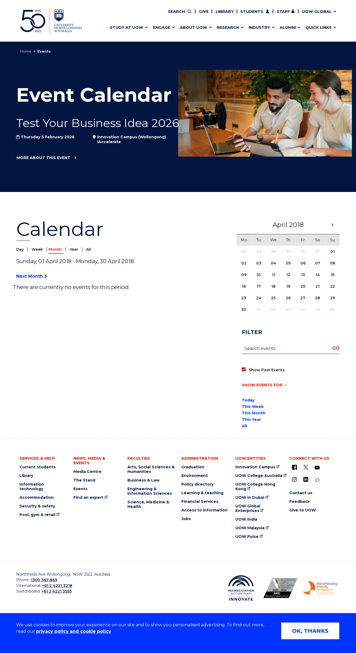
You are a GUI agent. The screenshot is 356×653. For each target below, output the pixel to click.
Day (20, 249)
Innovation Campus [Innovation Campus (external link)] (255, 467)
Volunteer (205, 15)
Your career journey (198, 15)
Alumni (114, 15)
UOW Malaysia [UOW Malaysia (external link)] (250, 528)
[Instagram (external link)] (294, 479)
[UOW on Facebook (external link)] (294, 467)
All (88, 249)
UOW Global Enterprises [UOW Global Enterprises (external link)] (247, 508)
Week (38, 249)
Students (251, 11)
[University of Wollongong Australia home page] (51, 21)
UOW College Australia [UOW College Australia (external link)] (258, 475)
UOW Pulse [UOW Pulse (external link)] (247, 536)
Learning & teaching (202, 493)
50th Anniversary (274, 15)
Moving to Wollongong (201, 15)
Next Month (31, 276)
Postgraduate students (278, 15)
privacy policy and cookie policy (73, 631)
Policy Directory (202, 15)
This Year (251, 419)
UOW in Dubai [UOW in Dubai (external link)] (249, 497)
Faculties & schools (127, 15)
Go (336, 348)
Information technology (31, 486)
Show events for (262, 385)
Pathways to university (131, 15)
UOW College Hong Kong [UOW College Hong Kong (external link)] (255, 486)
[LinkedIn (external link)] (306, 479)
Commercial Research (273, 15)
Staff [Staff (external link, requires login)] (283, 11)
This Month (253, 413)
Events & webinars (126, 15)
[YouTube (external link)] (317, 467)
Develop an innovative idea (135, 15)
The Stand (84, 480)
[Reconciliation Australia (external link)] (241, 588)
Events (80, 489)
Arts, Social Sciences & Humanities (151, 469)
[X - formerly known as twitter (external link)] (306, 467)
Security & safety (37, 506)
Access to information (204, 510)
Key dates (117, 15)
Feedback (299, 501)
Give (204, 11)
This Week (253, 406)
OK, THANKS (310, 631)
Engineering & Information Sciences (149, 491)
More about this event (43, 158)
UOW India (246, 519)
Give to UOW (302, 510)
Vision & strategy (189, 15)
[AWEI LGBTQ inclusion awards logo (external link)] (280, 588)
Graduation (192, 467)
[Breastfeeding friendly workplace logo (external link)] (320, 588)
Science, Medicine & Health (148, 504)
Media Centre (87, 471)
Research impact (125, 15)
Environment (194, 475)
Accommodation (36, 497)
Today (248, 400)
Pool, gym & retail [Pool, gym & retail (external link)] (37, 515)
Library (225, 11)
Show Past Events (267, 369)
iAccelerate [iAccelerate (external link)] (279, 15)
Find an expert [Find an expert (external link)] (206, 15)
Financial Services (199, 501)
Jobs (186, 519)
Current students (37, 467)
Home (25, 51)
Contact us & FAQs (277, 15)
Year (74, 249)
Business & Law (143, 480)
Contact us (291, 15)
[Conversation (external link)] (317, 480)
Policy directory (197, 484)
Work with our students (206, 15)
